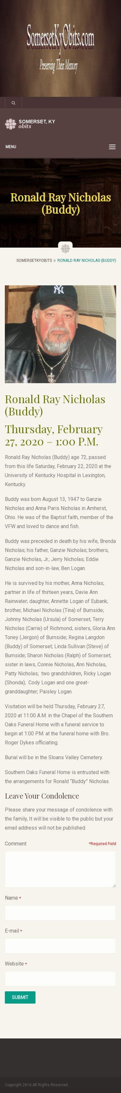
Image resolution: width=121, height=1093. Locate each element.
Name (11, 898)
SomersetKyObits (34, 260)
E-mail (12, 931)
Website (14, 964)
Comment (15, 844)
